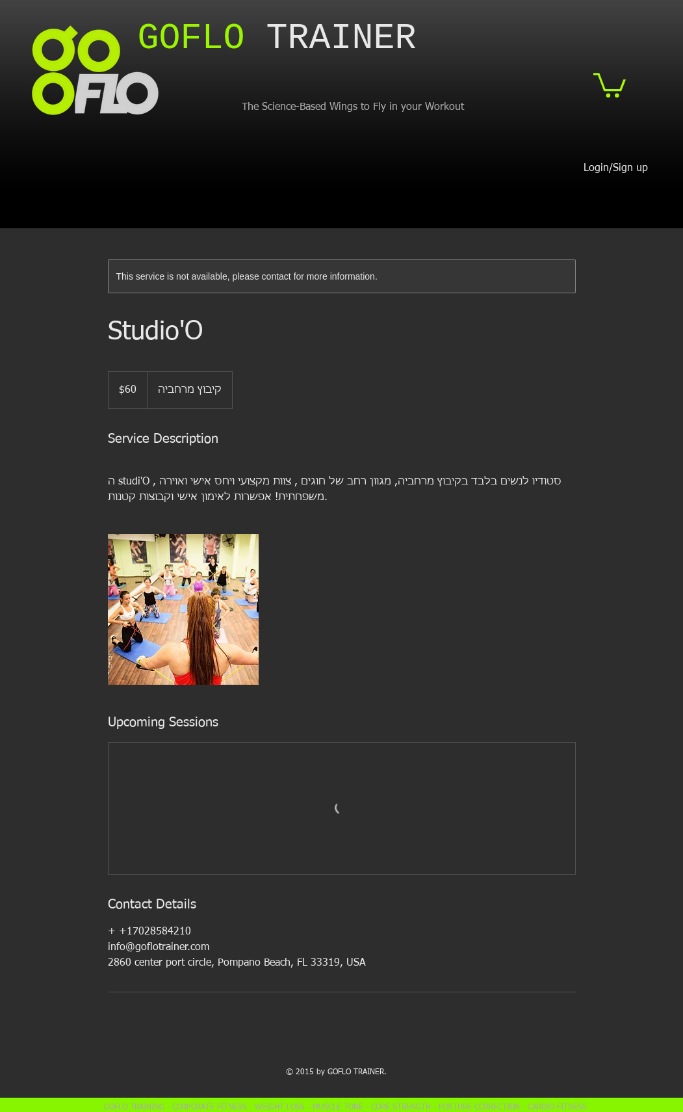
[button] (609, 84)
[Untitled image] (183, 609)
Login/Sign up (616, 168)
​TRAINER (277, 38)
